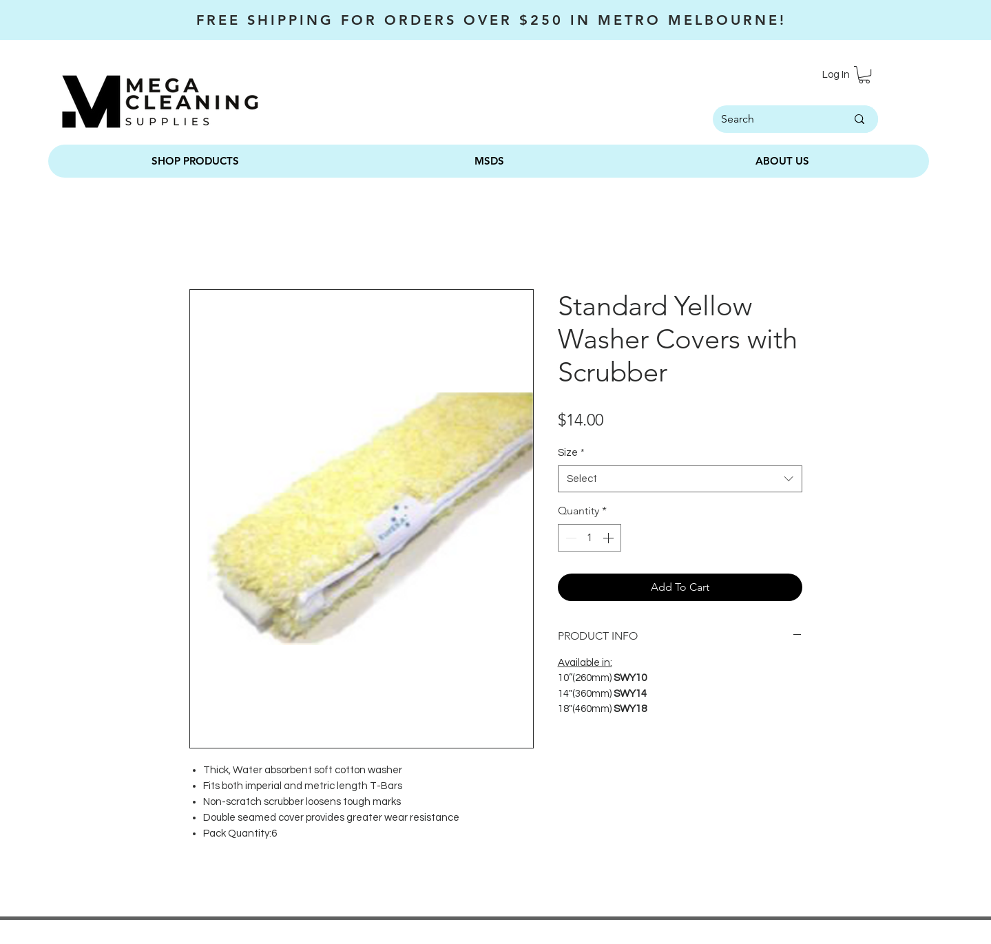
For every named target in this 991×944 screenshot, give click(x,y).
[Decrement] (569, 538)
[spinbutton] (589, 538)
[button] (864, 74)
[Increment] (609, 538)
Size (571, 453)
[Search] (766, 119)
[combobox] (680, 478)
